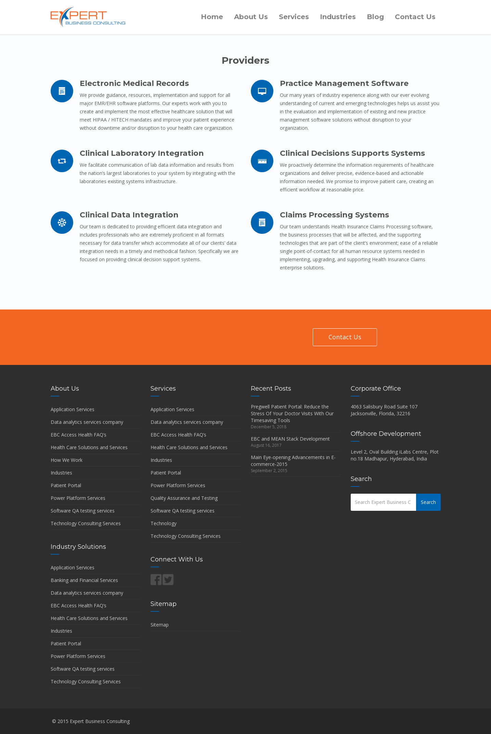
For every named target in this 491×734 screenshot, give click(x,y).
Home (212, 17)
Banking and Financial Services (84, 580)
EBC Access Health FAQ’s (78, 434)
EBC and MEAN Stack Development (290, 438)
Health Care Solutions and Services (89, 447)
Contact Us (415, 17)
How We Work (66, 460)
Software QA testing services (83, 510)
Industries (338, 17)
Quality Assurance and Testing (184, 498)
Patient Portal (66, 485)
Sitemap (160, 624)
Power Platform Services (78, 498)
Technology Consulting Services (86, 523)
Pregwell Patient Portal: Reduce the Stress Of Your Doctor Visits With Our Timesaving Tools (292, 413)
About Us (251, 17)
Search (428, 502)
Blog (375, 17)
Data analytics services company (87, 422)
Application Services (72, 409)
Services (294, 17)
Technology (164, 523)
